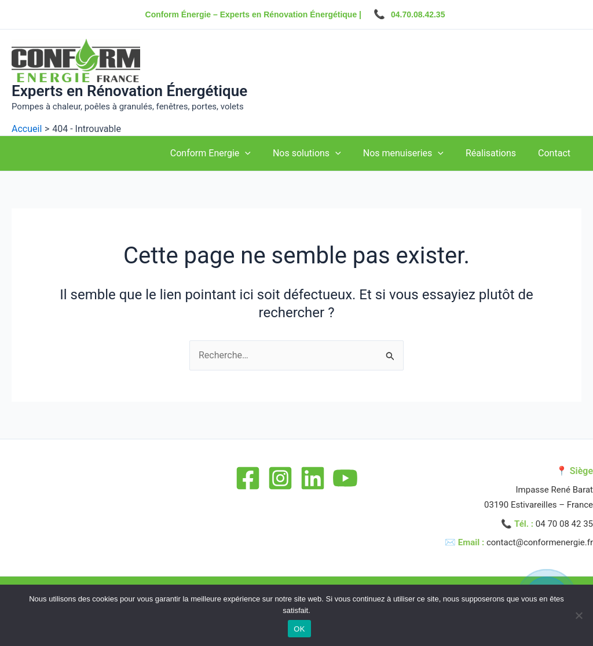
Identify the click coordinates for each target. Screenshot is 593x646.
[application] (260, 153)
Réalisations (496, 153)
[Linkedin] (312, 478)
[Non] (578, 615)
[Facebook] (248, 478)
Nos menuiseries (412, 153)
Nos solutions (319, 153)
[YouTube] (345, 478)
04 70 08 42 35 (564, 524)
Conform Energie (226, 153)
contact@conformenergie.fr (539, 542)
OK (299, 629)
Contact (556, 153)
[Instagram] (280, 478)
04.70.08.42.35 (418, 14)
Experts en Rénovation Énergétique (129, 91)
